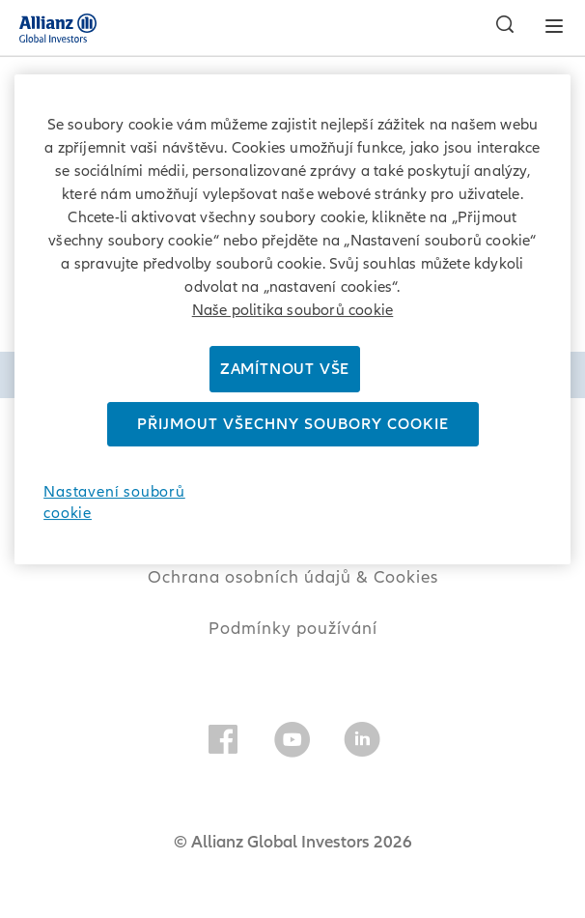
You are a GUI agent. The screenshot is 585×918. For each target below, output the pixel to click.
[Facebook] (223, 743)
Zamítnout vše (284, 369)
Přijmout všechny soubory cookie (293, 424)
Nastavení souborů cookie (114, 502)
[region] (292, 319)
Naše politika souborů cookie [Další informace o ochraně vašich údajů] (293, 310)
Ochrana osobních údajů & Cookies (293, 577)
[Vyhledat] (500, 27)
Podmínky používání (293, 628)
